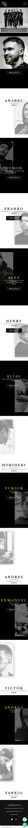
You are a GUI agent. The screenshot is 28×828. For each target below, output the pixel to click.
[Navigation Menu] (25, 4)
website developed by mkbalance (6, 826)
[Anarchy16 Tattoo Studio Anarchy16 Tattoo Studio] (4, 3)
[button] (25, 825)
